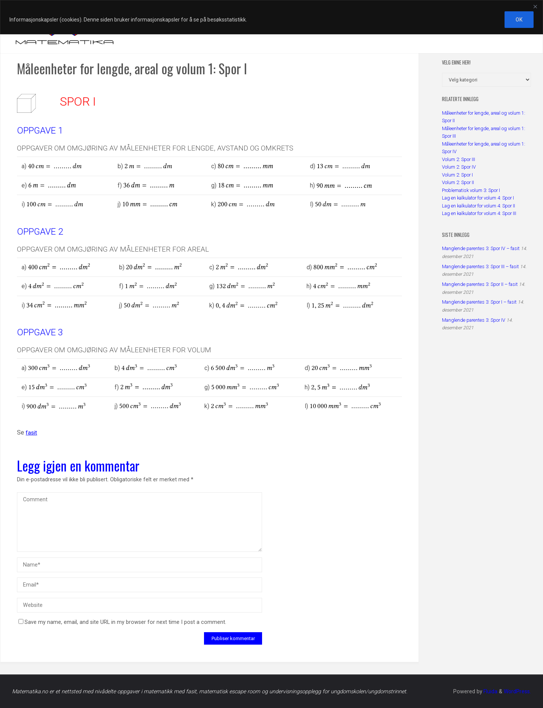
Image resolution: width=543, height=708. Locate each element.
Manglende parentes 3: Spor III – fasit (480, 266)
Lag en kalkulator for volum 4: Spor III (479, 213)
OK (519, 20)
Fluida (489, 691)
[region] (271, 17)
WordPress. (517, 691)
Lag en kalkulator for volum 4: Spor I (478, 198)
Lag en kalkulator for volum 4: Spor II (478, 206)
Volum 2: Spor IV (459, 167)
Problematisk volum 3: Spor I (471, 190)
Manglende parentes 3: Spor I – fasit (479, 302)
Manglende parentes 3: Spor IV (473, 320)
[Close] (535, 6)
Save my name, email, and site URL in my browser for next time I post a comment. (122, 622)
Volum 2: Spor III (458, 159)
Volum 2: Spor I (457, 175)
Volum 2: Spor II (458, 182)
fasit (32, 432)
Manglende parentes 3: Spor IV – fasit (481, 248)
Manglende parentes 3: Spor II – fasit (480, 284)
